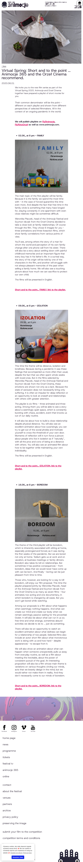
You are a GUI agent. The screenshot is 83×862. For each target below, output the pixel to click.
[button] (79, 3)
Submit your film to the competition (22, 831)
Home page (9, 738)
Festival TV (8, 763)
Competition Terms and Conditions (21, 838)
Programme (9, 750)
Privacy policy (10, 817)
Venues (6, 797)
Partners (7, 804)
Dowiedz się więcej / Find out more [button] (21, 853)
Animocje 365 (10, 770)
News (5, 744)
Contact (7, 784)
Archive (7, 810)
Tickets (6, 757)
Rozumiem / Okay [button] (18, 857)
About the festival (12, 791)
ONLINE (6, 776)
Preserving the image (14, 823)
